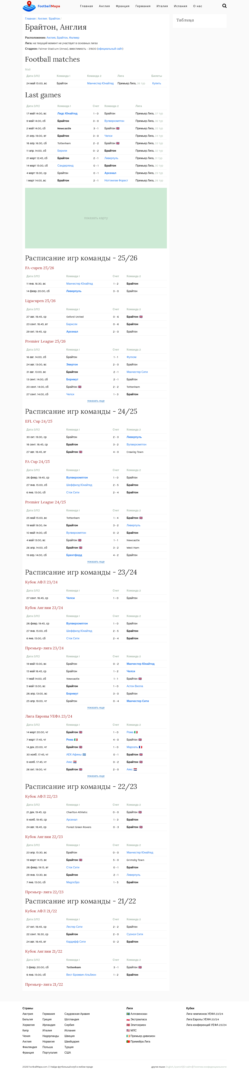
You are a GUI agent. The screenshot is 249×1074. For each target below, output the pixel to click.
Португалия (50, 1052)
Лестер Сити (74, 926)
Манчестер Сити (137, 372)
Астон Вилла (135, 686)
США (67, 1052)
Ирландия (49, 1025)
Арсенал (110, 173)
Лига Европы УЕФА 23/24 (202, 1019)
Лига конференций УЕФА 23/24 (206, 1025)
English (169, 1067)
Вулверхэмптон (114, 121)
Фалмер (74, 37)
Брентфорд (74, 555)
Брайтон (54, 18)
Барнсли (71, 324)
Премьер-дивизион (143, 1036)
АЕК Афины (74, 754)
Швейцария (71, 1041)
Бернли (62, 150)
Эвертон (72, 364)
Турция (68, 1047)
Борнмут (72, 379)
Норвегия (49, 1041)
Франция (123, 6)
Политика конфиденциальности (210, 1067)
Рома (130, 732)
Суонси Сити (135, 934)
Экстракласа (139, 1019)
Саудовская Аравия (77, 1013)
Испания (180, 6)
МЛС (134, 1030)
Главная (86, 6)
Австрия (27, 1013)
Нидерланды (51, 1036)
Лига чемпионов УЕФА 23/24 (204, 1013)
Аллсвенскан (139, 1013)
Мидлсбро (73, 882)
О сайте (188, 1067)
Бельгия (27, 1019)
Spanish (178, 1067)
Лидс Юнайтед (67, 113)
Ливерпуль (111, 158)
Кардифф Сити (76, 941)
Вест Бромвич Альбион (81, 974)
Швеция (69, 1036)
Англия (104, 6)
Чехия (26, 1036)
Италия (162, 6)
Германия (143, 6)
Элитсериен (138, 1025)
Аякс (69, 762)
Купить (156, 83)
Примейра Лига (140, 1041)
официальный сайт (110, 48)
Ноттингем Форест (116, 180)
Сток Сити (72, 492)
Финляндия (29, 1047)
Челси (108, 135)
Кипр (25, 1030)
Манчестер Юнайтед (100, 83)
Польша (48, 1047)
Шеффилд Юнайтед (79, 485)
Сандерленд (65, 165)
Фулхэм (131, 357)
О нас (197, 6)
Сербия (69, 1025)
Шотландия (71, 1019)
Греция (47, 1019)
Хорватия (28, 1025)
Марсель (132, 747)
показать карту (96, 218)
